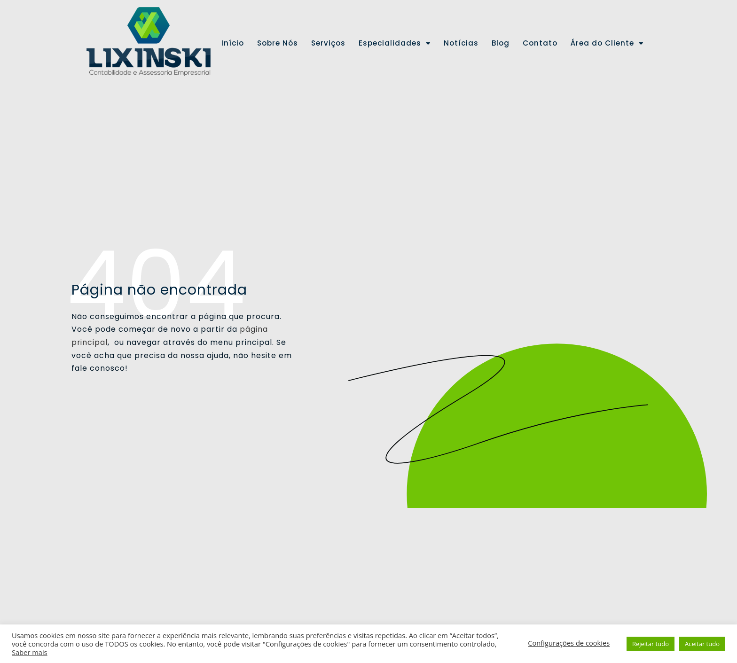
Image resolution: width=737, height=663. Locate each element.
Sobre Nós (277, 43)
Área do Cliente (607, 43)
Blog (501, 43)
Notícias (461, 43)
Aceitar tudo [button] (702, 644)
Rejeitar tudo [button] (650, 644)
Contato (540, 43)
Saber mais (29, 652)
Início (232, 43)
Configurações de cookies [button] (569, 643)
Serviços (328, 43)
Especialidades (395, 43)
